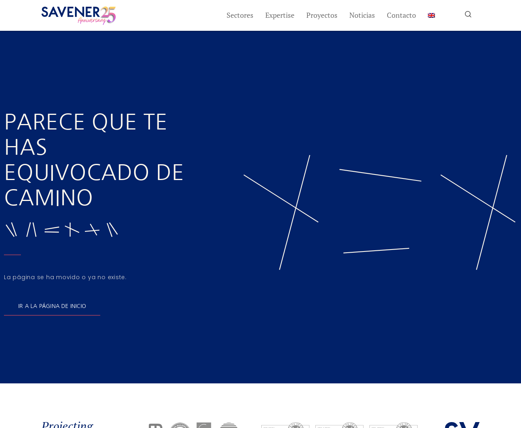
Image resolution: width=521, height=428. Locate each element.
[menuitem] (431, 15)
